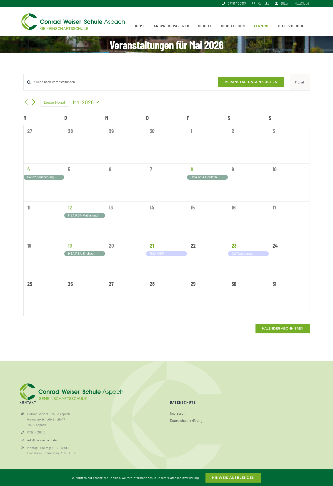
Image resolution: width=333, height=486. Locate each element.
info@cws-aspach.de (42, 440)
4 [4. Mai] (28, 169)
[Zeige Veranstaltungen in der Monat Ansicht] (299, 82)
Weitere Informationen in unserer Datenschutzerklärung (160, 478)
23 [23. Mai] (234, 245)
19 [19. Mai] (70, 245)
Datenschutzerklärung (186, 420)
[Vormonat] (26, 102)
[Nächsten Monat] (33, 102)
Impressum (178, 413)
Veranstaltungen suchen (251, 82)
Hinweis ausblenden (233, 478)
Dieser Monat (54, 102)
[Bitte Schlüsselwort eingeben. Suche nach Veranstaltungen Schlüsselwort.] (123, 82)
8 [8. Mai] (192, 169)
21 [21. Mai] (152, 245)
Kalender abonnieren (282, 328)
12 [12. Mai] (70, 207)
